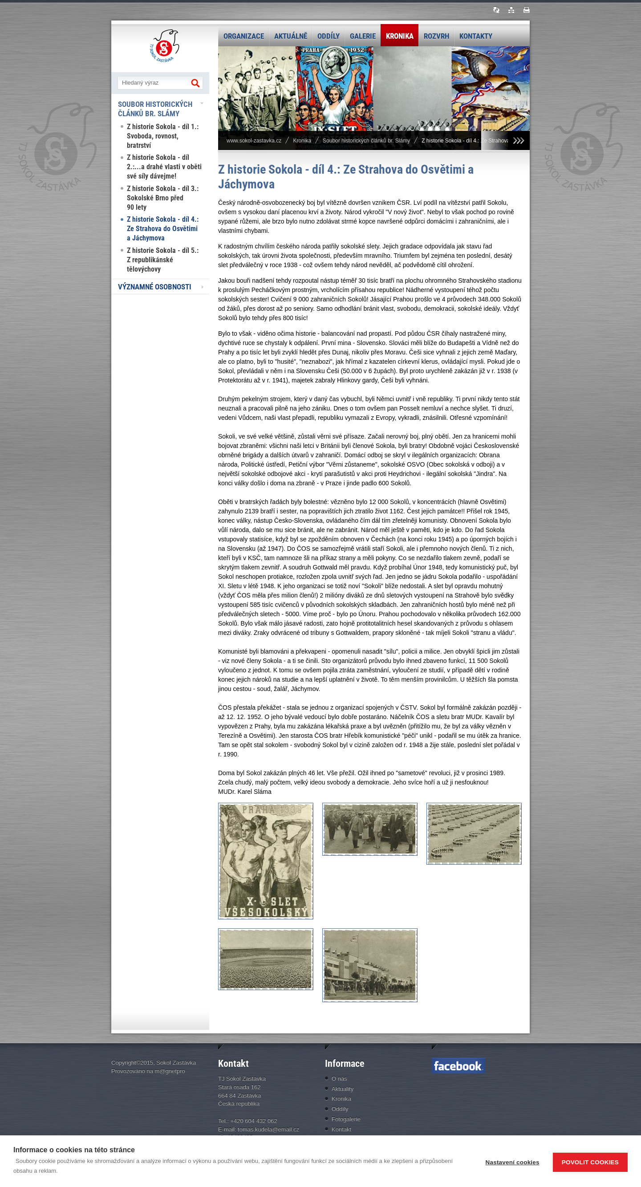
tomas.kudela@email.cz (268, 1129)
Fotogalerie (346, 1119)
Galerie (363, 36)
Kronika (400, 36)
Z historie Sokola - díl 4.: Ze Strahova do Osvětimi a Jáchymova (163, 228)
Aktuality (342, 1088)
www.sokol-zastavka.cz (254, 141)
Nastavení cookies (513, 1161)
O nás (339, 1078)
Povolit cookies (590, 1161)
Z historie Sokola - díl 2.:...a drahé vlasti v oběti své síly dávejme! (164, 166)
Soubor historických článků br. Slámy (155, 109)
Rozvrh (436, 36)
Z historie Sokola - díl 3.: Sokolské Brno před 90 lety (163, 197)
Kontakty (475, 36)
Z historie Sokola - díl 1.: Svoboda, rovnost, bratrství (163, 136)
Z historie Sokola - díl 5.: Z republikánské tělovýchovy (163, 259)
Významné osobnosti (154, 286)
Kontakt (341, 1129)
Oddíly (328, 36)
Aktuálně (290, 36)
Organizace (243, 36)
